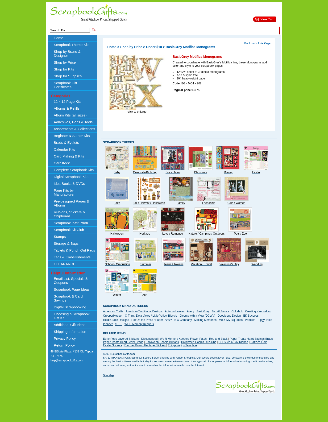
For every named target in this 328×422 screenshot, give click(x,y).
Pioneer (108, 324)
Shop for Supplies (68, 76)
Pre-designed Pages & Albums (71, 203)
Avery (190, 311)
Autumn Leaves (174, 311)
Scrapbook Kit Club (69, 230)
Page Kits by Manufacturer (64, 192)
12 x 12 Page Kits (68, 101)
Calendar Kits (64, 149)
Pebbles (250, 320)
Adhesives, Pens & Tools (73, 122)
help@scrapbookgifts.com (66, 360)
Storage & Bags (66, 243)
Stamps (60, 237)
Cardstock (62, 163)
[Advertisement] (189, 403)
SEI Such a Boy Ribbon (233, 342)
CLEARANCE (257, 30)
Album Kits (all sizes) (70, 115)
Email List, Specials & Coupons (71, 281)
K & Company (183, 320)
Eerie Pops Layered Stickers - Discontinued (130, 338)
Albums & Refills (66, 108)
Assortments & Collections (74, 129)
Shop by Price (184, 30)
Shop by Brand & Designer (152, 30)
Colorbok (237, 311)
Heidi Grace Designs (116, 320)
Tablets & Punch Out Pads (74, 250)
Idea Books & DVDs (69, 184)
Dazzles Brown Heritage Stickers (145, 345)
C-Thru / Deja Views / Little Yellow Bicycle (151, 315)
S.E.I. (118, 324)
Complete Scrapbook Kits (74, 170)
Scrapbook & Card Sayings (68, 298)
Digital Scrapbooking (70, 307)
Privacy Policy (65, 338)
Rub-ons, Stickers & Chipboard (69, 214)
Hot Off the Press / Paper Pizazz (151, 320)
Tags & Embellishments (72, 257)
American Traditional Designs (144, 311)
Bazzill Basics (220, 311)
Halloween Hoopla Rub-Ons (198, 342)
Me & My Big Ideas (231, 320)
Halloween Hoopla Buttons (162, 342)
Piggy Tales (264, 320)
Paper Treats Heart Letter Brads (123, 342)
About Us (204, 30)
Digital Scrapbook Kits (71, 177)
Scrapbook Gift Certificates (65, 85)
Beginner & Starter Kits (72, 136)
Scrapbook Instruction (71, 223)
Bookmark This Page (257, 43)
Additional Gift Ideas (69, 325)
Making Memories (205, 320)
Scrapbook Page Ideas (72, 289)
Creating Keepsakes (258, 311)
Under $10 (154, 47)
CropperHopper (113, 315)
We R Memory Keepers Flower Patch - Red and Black (194, 338)
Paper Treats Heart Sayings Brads (251, 338)
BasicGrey (202, 311)
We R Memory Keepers (139, 324)
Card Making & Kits (69, 156)
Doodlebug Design (229, 315)
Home (58, 38)
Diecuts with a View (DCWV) (197, 315)
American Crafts (113, 311)
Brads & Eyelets (66, 143)
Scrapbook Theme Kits (114, 30)
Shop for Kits (64, 69)
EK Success (250, 315)
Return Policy (64, 345)
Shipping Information (229, 30)
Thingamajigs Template (182, 345)
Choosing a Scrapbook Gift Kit (72, 316)
